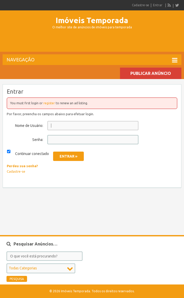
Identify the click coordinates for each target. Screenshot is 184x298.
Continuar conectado (32, 154)
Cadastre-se (140, 5)
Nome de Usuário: (29, 126)
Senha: (37, 140)
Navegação (92, 60)
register (49, 103)
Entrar (157, 5)
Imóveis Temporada (92, 20)
